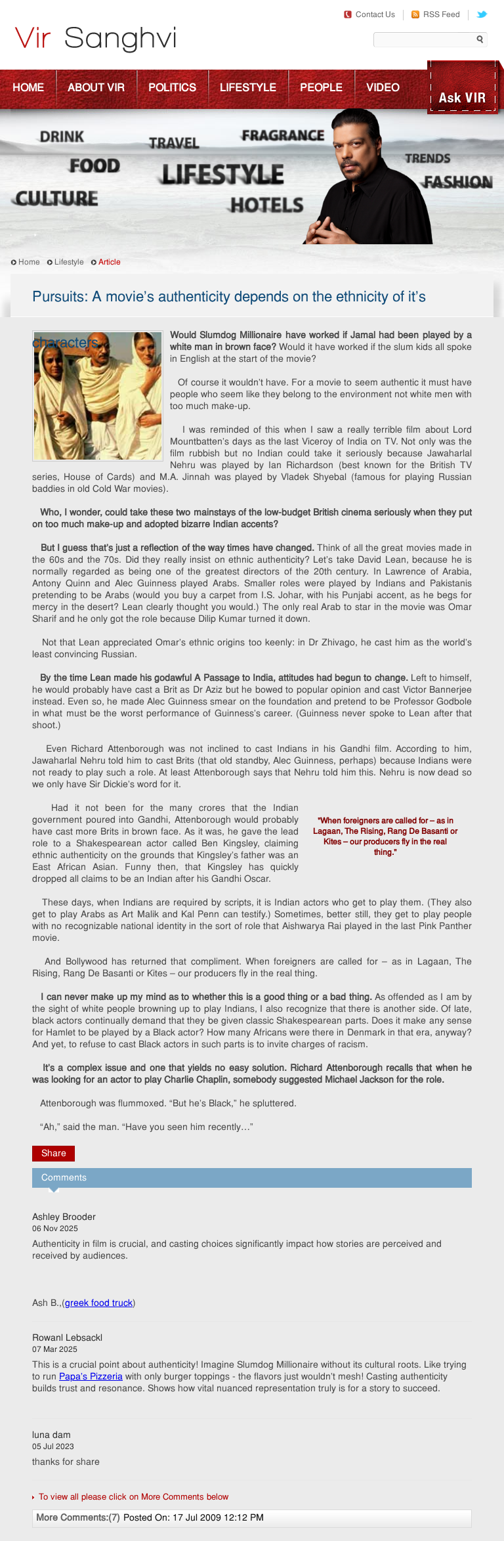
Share (53, 1154)
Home (28, 88)
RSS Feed (435, 15)
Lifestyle (248, 88)
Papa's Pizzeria (91, 1377)
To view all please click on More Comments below (133, 1497)
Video (382, 88)
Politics (172, 88)
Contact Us (369, 15)
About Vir (96, 88)
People (321, 88)
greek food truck (99, 1303)
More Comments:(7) (78, 1518)
